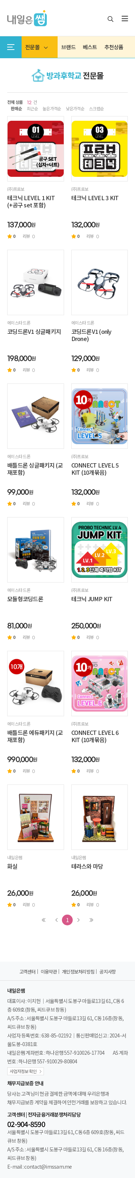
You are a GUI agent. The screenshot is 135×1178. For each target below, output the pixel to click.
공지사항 (107, 971)
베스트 (90, 47)
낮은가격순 (75, 108)
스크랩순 (96, 108)
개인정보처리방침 (78, 971)
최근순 (32, 108)
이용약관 (49, 971)
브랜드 (68, 47)
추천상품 (113, 47)
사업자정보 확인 (23, 1071)
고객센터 (27, 971)
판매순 (16, 108)
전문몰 (36, 47)
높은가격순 (51, 108)
